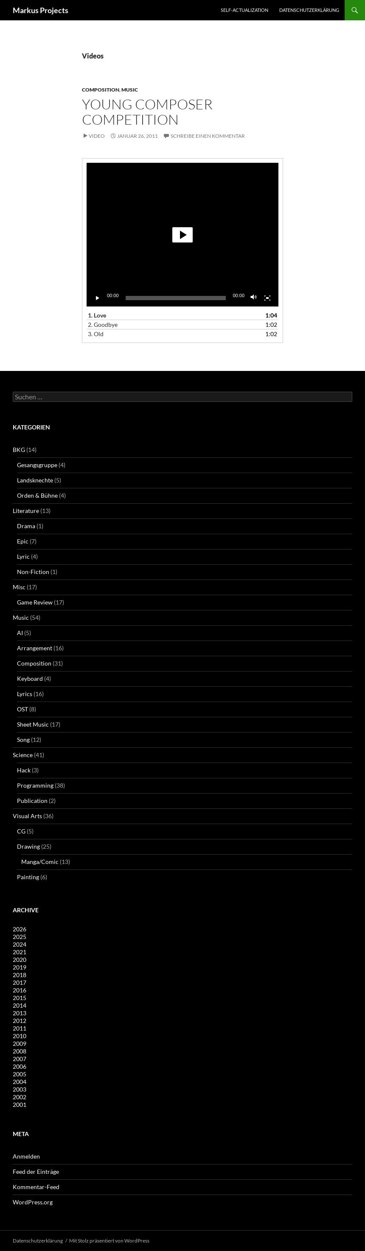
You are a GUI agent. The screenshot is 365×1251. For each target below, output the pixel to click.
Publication (32, 800)
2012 (19, 1020)
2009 (19, 1043)
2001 (19, 1104)
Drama (26, 525)
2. (103, 324)
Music (129, 89)
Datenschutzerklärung (309, 10)
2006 (19, 1066)
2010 (19, 1035)
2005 (19, 1074)
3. (96, 333)
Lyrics (24, 693)
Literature (26, 510)
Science (23, 754)
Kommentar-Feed (36, 1186)
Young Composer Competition (147, 111)
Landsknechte (35, 480)
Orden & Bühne (37, 495)
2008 (19, 1051)
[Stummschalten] (254, 298)
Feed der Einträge (36, 1171)
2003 (19, 1089)
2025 (19, 936)
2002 (19, 1097)
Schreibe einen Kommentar (208, 136)
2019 (19, 967)
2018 (19, 974)
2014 (19, 1005)
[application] (182, 234)
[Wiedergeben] (97, 298)
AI (20, 632)
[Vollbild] (267, 298)
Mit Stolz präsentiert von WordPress (109, 1240)
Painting (28, 876)
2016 (19, 990)
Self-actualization (244, 10)
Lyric (23, 556)
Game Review (35, 602)
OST (22, 709)
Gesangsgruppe (37, 464)
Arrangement (34, 648)
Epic (22, 541)
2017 (19, 982)
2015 (19, 997)
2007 (19, 1058)
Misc (19, 587)
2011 (19, 1028)
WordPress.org (33, 1202)
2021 (19, 952)
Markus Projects (40, 10)
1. (97, 315)
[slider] (176, 298)
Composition (100, 89)
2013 (19, 1013)
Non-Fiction (33, 571)
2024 (19, 944)
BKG (19, 449)
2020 (19, 959)
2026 (19, 929)
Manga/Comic (40, 861)
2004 (19, 1081)
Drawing (28, 846)
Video (97, 136)
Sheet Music (33, 724)
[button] (182, 234)
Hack (24, 770)
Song (23, 739)
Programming (35, 785)
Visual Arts (27, 815)
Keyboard (30, 678)
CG (21, 831)
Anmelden (26, 1156)
